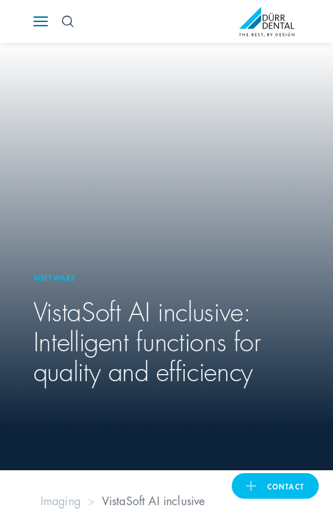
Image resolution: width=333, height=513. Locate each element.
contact (285, 486)
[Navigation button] (40, 21)
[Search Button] (68, 21)
